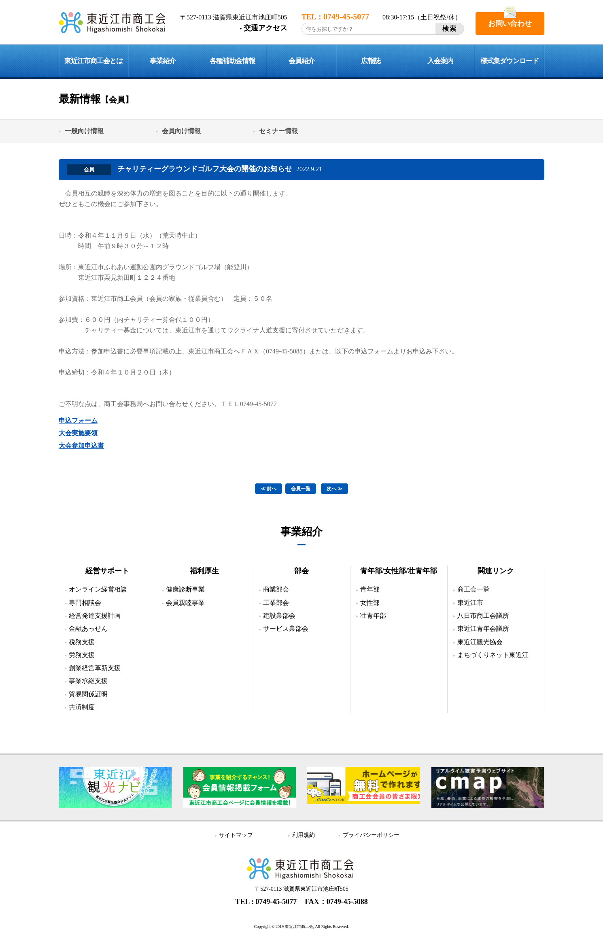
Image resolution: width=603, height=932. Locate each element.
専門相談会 (85, 602)
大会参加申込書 (81, 445)
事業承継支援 (88, 680)
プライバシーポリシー (371, 835)
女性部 (370, 602)
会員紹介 (301, 61)
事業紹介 (163, 61)
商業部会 (276, 588)
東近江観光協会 (480, 641)
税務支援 (82, 641)
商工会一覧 (473, 588)
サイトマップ (236, 835)
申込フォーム (78, 420)
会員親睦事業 (185, 602)
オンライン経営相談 (98, 588)
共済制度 (82, 706)
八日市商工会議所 (483, 615)
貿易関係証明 (88, 693)
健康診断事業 (185, 588)
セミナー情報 (278, 131)
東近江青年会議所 (483, 628)
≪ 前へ (268, 489)
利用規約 (303, 835)
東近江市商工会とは (93, 61)
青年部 (370, 588)
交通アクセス (265, 28)
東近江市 (470, 602)
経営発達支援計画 (95, 615)
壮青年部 (373, 615)
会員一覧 (300, 489)
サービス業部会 (285, 628)
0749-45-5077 (276, 901)
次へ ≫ (334, 489)
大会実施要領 (78, 433)
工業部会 (276, 602)
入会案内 (440, 61)
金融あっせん (88, 628)
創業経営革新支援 (95, 667)
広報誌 (370, 61)
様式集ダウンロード (509, 61)
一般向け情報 (84, 131)
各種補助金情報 (232, 61)
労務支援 (82, 654)
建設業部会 (279, 615)
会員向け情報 (181, 131)
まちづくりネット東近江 (493, 654)
